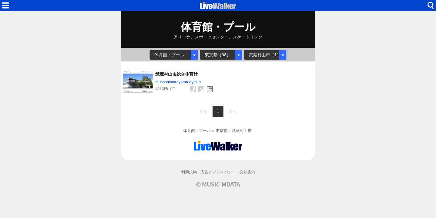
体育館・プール (197, 130)
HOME (218, 5)
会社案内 (247, 172)
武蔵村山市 (242, 130)
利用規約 (189, 172)
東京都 (221, 130)
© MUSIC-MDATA (218, 184)
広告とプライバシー (218, 172)
